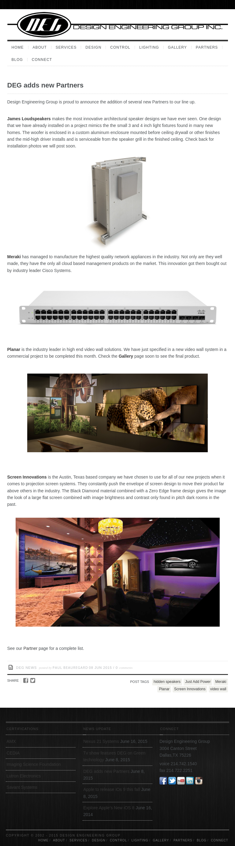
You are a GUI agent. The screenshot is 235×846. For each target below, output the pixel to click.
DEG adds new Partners (106, 771)
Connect (42, 59)
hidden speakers (167, 682)
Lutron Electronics (23, 775)
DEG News (26, 667)
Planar (14, 349)
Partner (30, 648)
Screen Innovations (27, 477)
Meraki (220, 682)
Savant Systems (21, 787)
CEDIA (13, 753)
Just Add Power (198, 682)
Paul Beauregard (70, 667)
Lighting (149, 47)
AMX (11, 741)
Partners (207, 47)
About (40, 47)
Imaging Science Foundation (33, 764)
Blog (17, 59)
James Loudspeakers (29, 118)
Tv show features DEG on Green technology (114, 756)
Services (66, 47)
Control (120, 47)
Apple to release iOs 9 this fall (111, 789)
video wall (218, 689)
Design (93, 47)
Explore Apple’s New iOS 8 (108, 807)
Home (18, 47)
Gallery (177, 47)
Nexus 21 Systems (101, 741)
